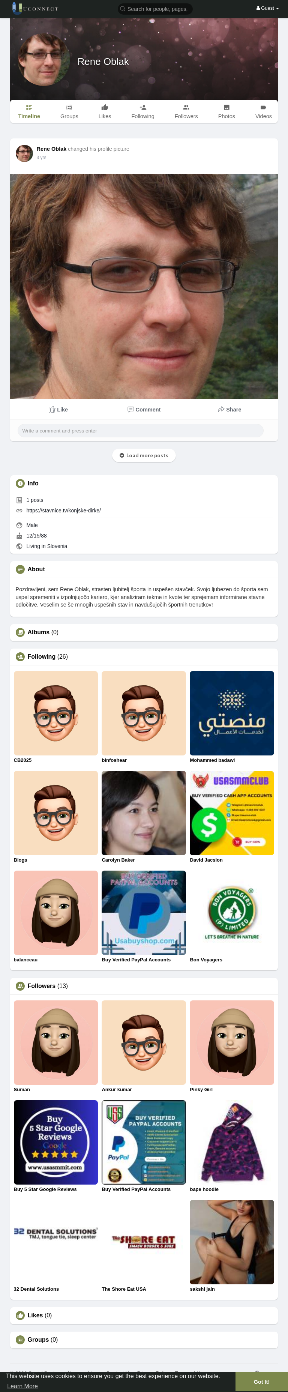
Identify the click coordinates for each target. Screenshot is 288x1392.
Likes (35, 1315)
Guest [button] (267, 8)
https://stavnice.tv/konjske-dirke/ (63, 511)
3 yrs (41, 157)
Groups (38, 1340)
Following (42, 657)
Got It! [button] (262, 1382)
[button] (155, 8)
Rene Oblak (103, 61)
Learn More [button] (22, 1386)
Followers (42, 986)
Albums (39, 632)
